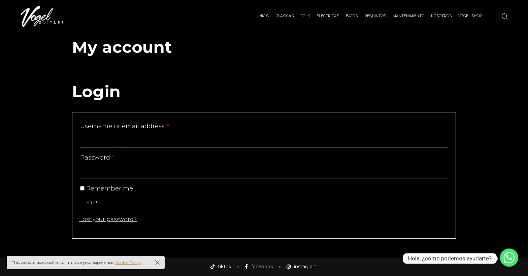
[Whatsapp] (509, 258)
